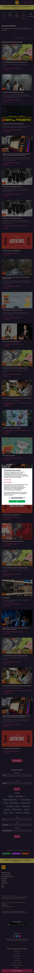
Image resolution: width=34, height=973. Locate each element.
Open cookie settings (17, 497)
